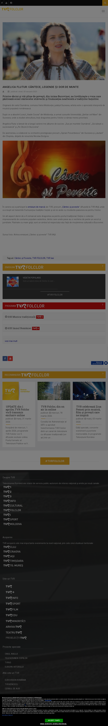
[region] (54, 710)
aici (25, 704)
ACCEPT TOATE (54, 720)
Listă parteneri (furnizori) (7, 715)
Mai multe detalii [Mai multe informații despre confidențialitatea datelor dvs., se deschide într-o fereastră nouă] (48, 700)
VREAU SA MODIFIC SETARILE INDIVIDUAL (53, 724)
